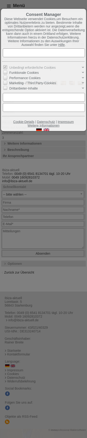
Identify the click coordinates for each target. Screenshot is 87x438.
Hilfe (61, 45)
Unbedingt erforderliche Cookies (32, 67)
